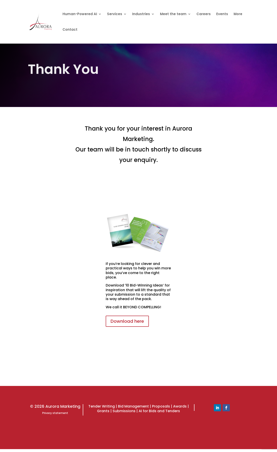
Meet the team (173, 14)
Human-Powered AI (80, 14)
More (238, 14)
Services (114, 14)
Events (222, 14)
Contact (70, 30)
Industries (141, 14)
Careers (203, 14)
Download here (127, 321)
